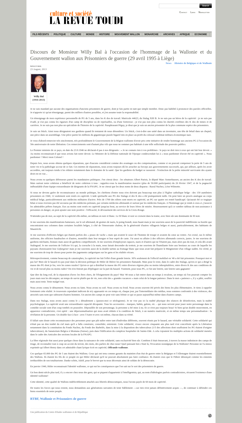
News (168, 63)
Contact (183, 12)
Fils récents (41, 34)
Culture (76, 34)
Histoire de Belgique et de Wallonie (193, 63)
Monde (90, 34)
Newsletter (204, 12)
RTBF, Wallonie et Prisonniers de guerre (58, 399)
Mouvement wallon (127, 34)
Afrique (185, 34)
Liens (192, 12)
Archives (169, 34)
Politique (60, 34)
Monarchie (151, 34)
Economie (201, 34)
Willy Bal (36, 66)
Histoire (104, 34)
